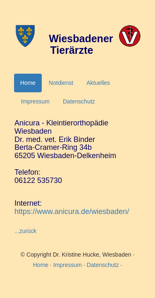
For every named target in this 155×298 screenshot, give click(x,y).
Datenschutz (79, 101)
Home (28, 82)
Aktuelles (98, 82)
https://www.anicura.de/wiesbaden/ (71, 211)
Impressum (35, 101)
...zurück (25, 231)
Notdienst (61, 82)
